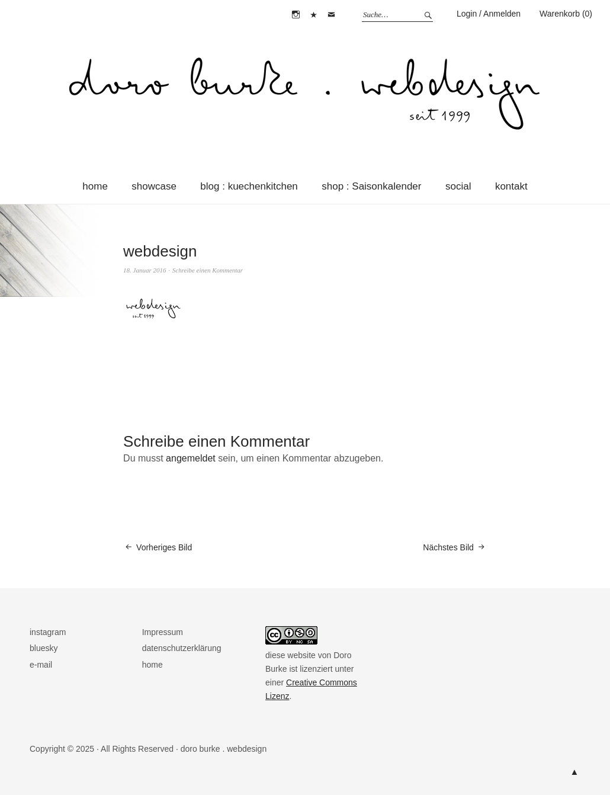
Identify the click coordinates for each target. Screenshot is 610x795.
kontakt (511, 186)
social (458, 186)
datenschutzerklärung (181, 648)
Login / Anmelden (489, 13)
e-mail (332, 15)
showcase (153, 186)
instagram (295, 15)
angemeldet (191, 458)
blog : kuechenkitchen (248, 186)
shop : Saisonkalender (371, 186)
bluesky (314, 15)
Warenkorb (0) (566, 13)
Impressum (162, 632)
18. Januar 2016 (144, 270)
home (95, 186)
